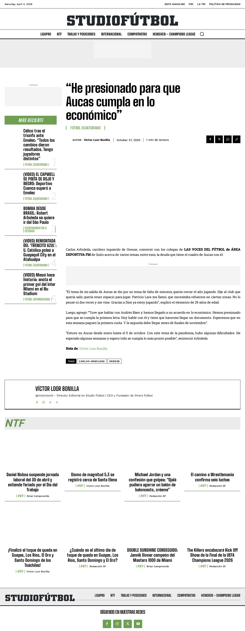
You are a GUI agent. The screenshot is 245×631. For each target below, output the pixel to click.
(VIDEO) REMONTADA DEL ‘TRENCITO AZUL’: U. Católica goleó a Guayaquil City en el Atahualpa (40, 250)
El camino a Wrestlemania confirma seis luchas (212, 477)
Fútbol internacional (37, 299)
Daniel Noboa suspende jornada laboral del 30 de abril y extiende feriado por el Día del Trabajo (33, 482)
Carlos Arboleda (92, 361)
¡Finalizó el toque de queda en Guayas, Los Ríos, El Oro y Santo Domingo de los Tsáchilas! (32, 557)
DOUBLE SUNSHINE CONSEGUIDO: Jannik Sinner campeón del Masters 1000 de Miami (152, 555)
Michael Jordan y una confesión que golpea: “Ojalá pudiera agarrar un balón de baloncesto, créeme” (152, 482)
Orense (114, 361)
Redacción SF (157, 496)
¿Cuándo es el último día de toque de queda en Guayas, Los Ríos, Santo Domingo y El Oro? (92, 555)
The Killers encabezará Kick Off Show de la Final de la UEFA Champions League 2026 (212, 555)
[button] (202, 34)
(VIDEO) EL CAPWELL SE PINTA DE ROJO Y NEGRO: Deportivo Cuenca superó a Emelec (39, 183)
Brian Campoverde (38, 496)
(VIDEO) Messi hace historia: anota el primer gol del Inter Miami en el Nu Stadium (39, 284)
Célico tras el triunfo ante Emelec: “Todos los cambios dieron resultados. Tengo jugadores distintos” (39, 144)
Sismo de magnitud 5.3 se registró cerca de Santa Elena (92, 477)
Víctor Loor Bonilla (97, 140)
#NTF (21, 495)
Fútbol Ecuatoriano (36, 164)
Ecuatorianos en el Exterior (36, 229)
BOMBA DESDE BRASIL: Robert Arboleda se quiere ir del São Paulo (38, 215)
